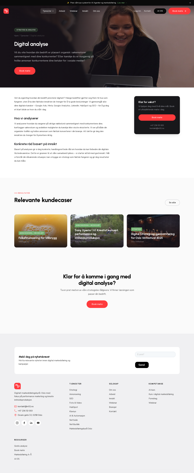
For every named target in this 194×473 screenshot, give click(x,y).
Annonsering (75, 394)
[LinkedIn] (31, 423)
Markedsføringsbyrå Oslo (80, 428)
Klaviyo (72, 411)
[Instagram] (17, 423)
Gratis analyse (20, 446)
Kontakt (147, 11)
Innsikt (85, 11)
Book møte (179, 11)
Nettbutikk (74, 424)
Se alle (172, 202)
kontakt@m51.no (157, 128)
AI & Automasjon (77, 415)
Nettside (73, 420)
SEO (71, 398)
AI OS (160, 11)
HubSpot (73, 407)
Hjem (16, 35)
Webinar (73, 11)
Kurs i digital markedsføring (161, 394)
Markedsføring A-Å (23, 454)
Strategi (73, 390)
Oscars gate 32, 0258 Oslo (28, 415)
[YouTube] (38, 423)
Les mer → (122, 3)
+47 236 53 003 (157, 125)
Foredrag (153, 398)
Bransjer (113, 407)
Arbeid (62, 11)
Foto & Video (75, 402)
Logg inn (137, 11)
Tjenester (48, 11)
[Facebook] (24, 423)
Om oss (96, 11)
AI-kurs (152, 390)
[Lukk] (190, 2)
